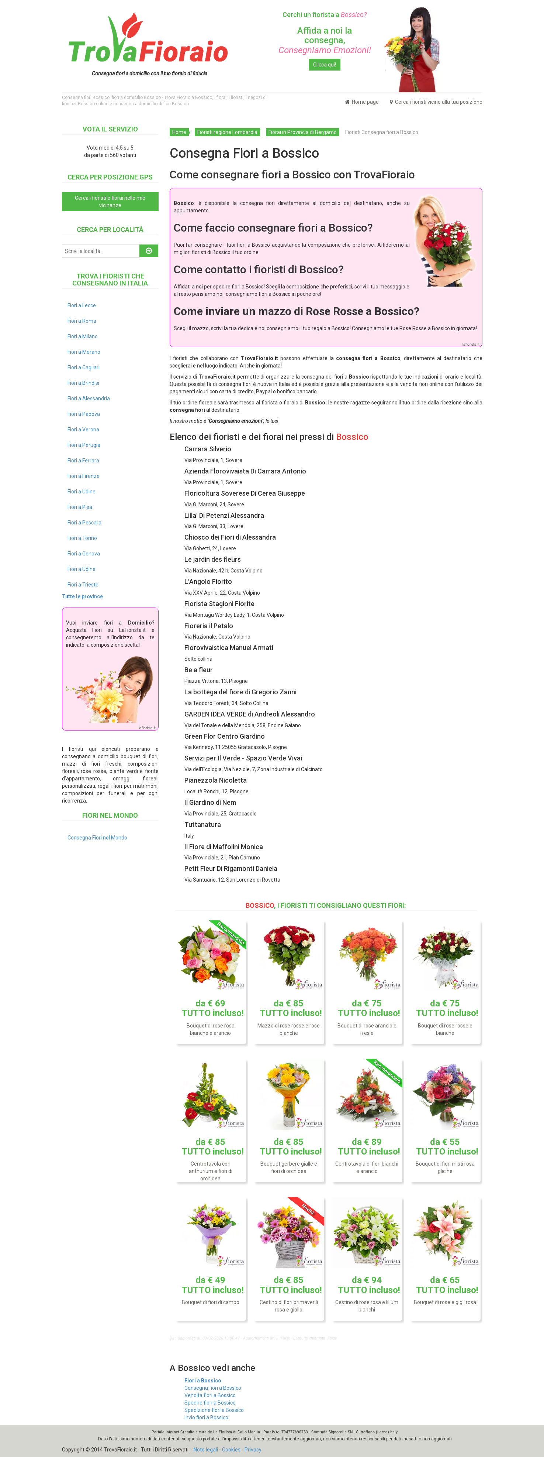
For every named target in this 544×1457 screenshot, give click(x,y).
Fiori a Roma (81, 321)
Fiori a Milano (82, 336)
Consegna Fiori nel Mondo (97, 838)
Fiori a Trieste (82, 585)
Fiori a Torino (82, 538)
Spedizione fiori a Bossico (214, 1410)
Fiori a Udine (81, 492)
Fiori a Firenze (83, 476)
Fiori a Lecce (81, 305)
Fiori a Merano (83, 352)
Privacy (253, 1450)
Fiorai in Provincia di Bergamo (302, 132)
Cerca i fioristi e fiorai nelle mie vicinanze (110, 201)
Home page (362, 102)
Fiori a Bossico (202, 1381)
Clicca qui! (324, 65)
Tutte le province (82, 596)
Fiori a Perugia (83, 445)
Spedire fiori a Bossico (210, 1403)
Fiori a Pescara (84, 523)
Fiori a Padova (83, 414)
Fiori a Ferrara (83, 461)
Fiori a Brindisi (83, 383)
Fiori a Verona (83, 429)
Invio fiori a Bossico (206, 1417)
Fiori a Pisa (79, 507)
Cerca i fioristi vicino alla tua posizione (436, 102)
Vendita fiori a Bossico (210, 1395)
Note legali (206, 1450)
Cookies (231, 1450)
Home (179, 132)
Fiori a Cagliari (83, 367)
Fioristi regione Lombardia (227, 132)
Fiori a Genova (83, 554)
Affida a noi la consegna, (324, 40)
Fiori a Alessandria (88, 398)
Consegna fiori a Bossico (212, 1388)
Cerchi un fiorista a (325, 14)
